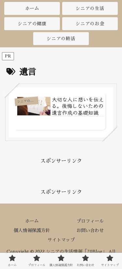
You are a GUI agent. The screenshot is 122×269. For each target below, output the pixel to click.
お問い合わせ (90, 230)
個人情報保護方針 (32, 230)
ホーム (32, 221)
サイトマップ (61, 240)
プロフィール (90, 221)
